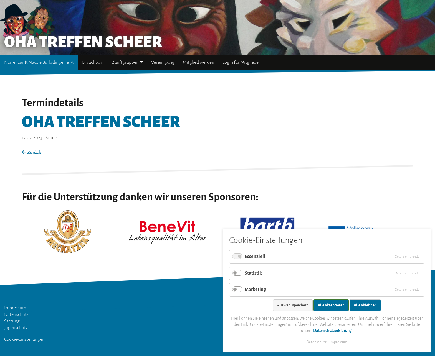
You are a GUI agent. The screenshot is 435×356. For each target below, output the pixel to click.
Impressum (15, 307)
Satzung (12, 321)
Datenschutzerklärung (332, 330)
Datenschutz (16, 314)
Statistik (253, 273)
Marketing (255, 289)
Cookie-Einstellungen (24, 339)
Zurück (31, 152)
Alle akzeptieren (331, 305)
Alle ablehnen (365, 305)
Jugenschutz (16, 327)
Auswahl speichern (292, 305)
